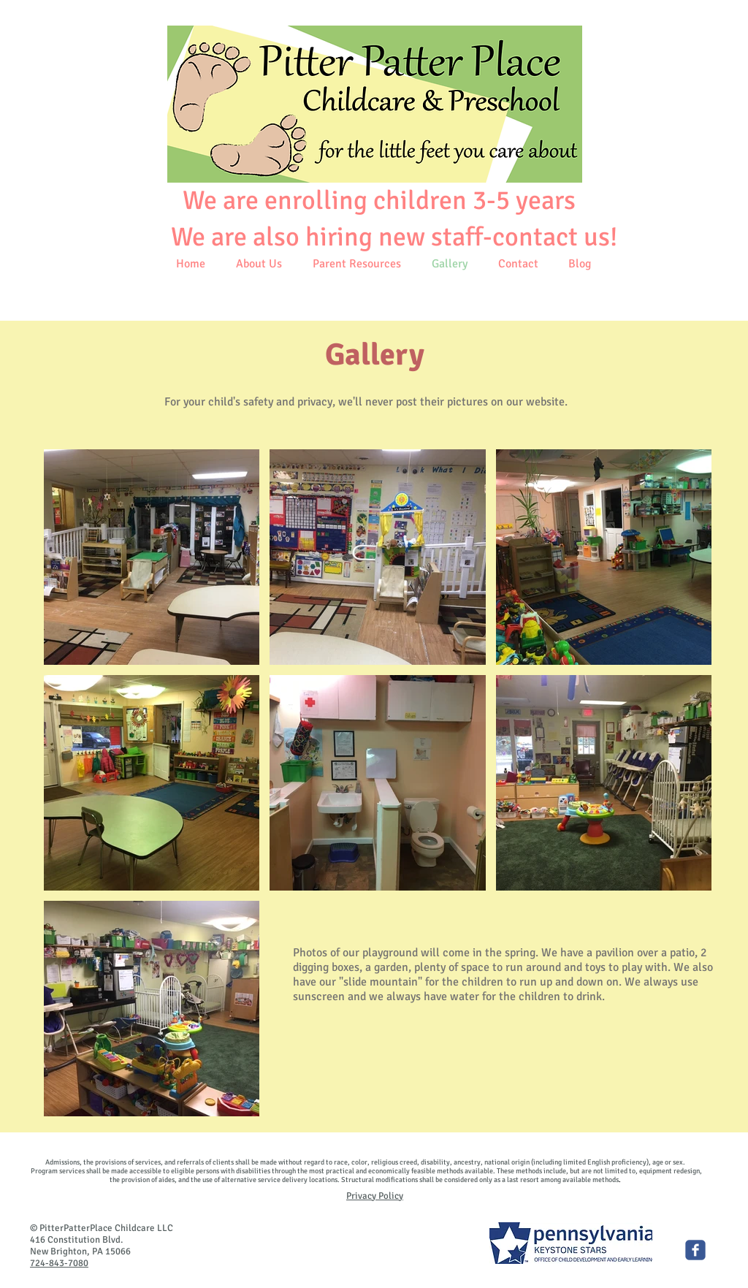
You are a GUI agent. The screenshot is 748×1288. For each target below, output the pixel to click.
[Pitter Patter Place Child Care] (695, 1250)
